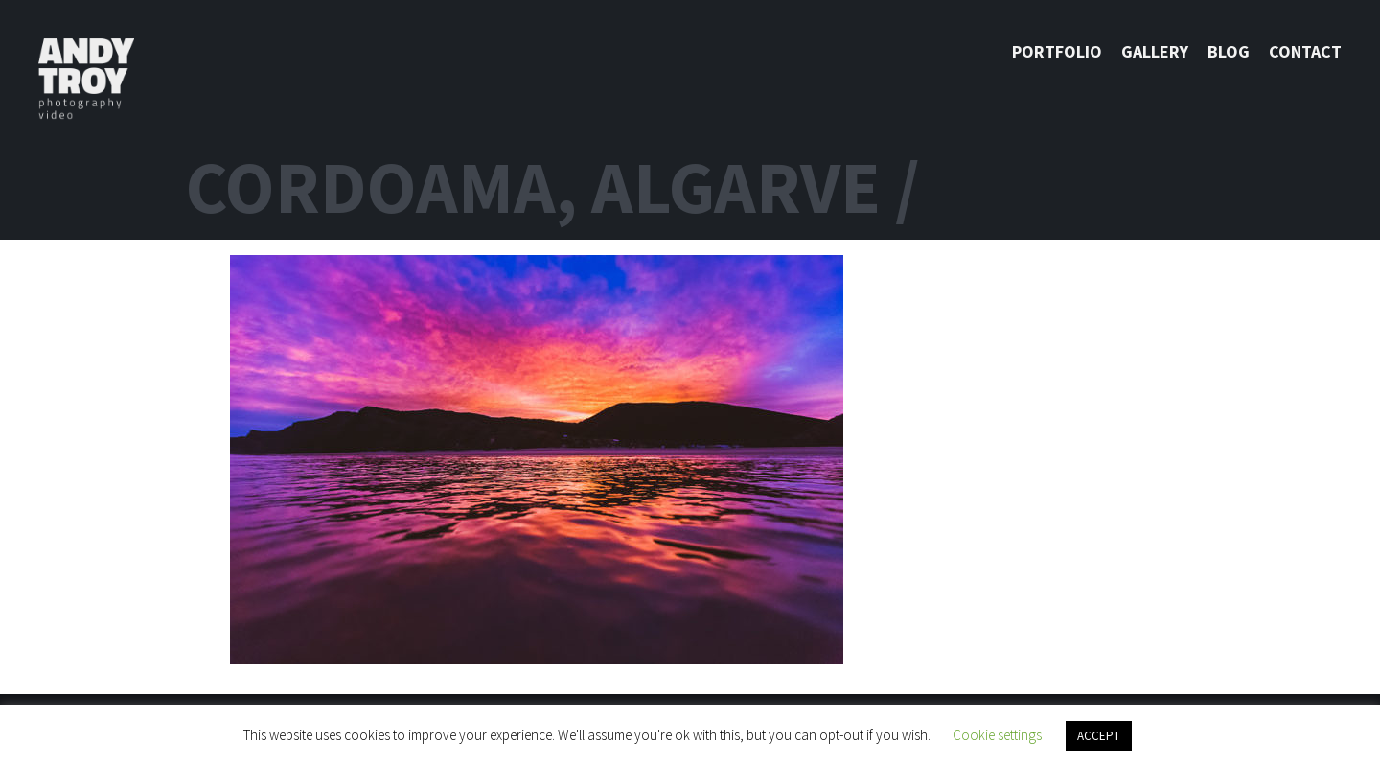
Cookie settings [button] (997, 735)
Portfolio (1057, 51)
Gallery (1154, 51)
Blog (1229, 51)
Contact (1305, 51)
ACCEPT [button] (1098, 736)
